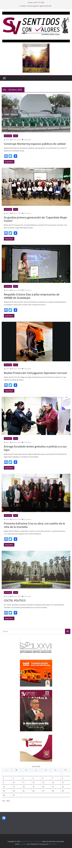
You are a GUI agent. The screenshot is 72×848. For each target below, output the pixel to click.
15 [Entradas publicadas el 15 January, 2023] (63, 782)
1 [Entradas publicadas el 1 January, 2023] (62, 774)
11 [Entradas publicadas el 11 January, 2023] (23, 782)
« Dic (3, 801)
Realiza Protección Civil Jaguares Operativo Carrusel (35, 373)
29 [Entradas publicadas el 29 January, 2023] (63, 791)
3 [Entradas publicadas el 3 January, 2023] (13, 778)
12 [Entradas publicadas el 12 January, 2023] (33, 782)
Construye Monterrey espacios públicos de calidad (35, 143)
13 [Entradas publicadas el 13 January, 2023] (43, 782)
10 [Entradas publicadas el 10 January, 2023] (14, 782)
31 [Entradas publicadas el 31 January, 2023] (14, 795)
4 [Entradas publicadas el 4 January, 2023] (23, 778)
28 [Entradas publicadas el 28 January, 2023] (53, 791)
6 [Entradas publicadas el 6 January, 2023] (42, 778)
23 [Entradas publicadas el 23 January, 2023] (4, 791)
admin (7, 140)
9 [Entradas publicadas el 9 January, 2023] (3, 782)
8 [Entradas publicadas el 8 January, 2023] (62, 778)
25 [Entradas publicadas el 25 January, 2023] (23, 791)
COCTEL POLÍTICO (15, 600)
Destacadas (8, 136)
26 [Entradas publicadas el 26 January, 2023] (33, 791)
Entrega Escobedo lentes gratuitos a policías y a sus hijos (35, 448)
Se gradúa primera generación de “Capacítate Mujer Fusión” (35, 219)
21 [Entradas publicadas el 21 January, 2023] (53, 787)
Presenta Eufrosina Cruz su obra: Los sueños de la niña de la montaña (34, 525)
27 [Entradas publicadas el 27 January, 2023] (43, 791)
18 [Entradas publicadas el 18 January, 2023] (23, 787)
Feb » (8, 801)
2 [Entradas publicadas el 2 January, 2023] (3, 778)
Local (15, 136)
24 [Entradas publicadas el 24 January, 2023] (14, 791)
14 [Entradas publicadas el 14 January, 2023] (53, 782)
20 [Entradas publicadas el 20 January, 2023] (43, 787)
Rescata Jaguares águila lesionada (39, 6)
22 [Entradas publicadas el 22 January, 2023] (63, 787)
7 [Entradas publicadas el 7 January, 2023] (52, 778)
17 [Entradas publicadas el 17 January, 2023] (14, 787)
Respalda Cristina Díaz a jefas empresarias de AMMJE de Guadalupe (31, 296)
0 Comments (26, 140)
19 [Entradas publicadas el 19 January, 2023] (33, 787)
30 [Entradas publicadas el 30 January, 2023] (4, 795)
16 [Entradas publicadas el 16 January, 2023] (4, 787)
